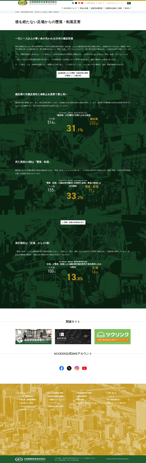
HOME (17, 12)
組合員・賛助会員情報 (28, 399)
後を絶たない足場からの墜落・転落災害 (47, 12)
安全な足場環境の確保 (55, 392)
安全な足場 (84, 8)
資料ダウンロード (27, 409)
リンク (109, 406)
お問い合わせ (91, 3)
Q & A (100, 3)
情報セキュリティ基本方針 (116, 402)
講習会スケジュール (57, 399)
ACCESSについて (70, 8)
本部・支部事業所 (27, 396)
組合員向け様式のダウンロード (88, 402)
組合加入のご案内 (27, 402)
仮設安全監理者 (96, 8)
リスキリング (54, 402)
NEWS (127, 8)
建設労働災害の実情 (27, 12)
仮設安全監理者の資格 (55, 396)
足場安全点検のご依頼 (113, 8)
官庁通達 (81, 399)
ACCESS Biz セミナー (28, 406)
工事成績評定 (82, 396)
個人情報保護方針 (113, 399)
